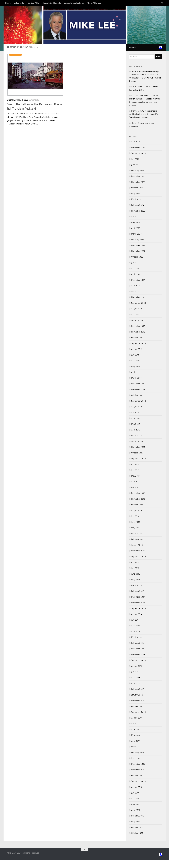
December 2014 (138, 597)
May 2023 (135, 223)
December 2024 (138, 176)
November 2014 (138, 603)
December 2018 (138, 384)
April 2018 (135, 430)
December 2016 (138, 493)
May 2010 (135, 804)
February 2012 (137, 689)
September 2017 (138, 459)
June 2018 (135, 418)
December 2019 (138, 326)
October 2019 (137, 338)
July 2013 (135, 672)
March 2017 (136, 488)
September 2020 (138, 303)
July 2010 (135, 793)
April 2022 (135, 274)
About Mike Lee (94, 3)
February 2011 (137, 753)
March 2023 (136, 234)
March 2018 (136, 436)
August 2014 (136, 614)
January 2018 (137, 441)
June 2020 (135, 315)
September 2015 (138, 557)
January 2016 (137, 545)
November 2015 (138, 551)
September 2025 (138, 153)
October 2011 (137, 706)
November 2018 (138, 390)
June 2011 (135, 729)
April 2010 (135, 810)
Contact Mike (33, 3)
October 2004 (137, 833)
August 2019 (136, 349)
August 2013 (136, 666)
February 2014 (137, 643)
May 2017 (135, 476)
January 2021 (137, 292)
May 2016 (135, 528)
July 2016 (135, 516)
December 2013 (138, 649)
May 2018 (135, 424)
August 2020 (136, 309)
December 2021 (138, 280)
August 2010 (136, 787)
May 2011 (135, 735)
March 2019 (136, 378)
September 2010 (138, 781)
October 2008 (137, 827)
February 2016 (137, 539)
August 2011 (136, 718)
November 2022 (138, 251)
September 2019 (138, 343)
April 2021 (135, 286)
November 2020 (138, 297)
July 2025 (135, 159)
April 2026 (135, 142)
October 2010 (137, 776)
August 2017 (136, 464)
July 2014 (135, 620)
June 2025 (135, 165)
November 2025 (138, 148)
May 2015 (135, 580)
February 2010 (137, 816)
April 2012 (135, 683)
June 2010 (135, 799)
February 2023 (137, 240)
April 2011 (135, 741)
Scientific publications (74, 3)
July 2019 (135, 355)
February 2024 (137, 205)
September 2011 (138, 712)
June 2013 (135, 678)
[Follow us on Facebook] (160, 47)
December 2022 (138, 246)
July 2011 (135, 724)
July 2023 (135, 217)
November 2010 (138, 770)
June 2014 (135, 626)
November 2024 (138, 182)
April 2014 (135, 632)
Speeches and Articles (17, 100)
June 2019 (135, 361)
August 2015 (136, 562)
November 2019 (138, 332)
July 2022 (135, 263)
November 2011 (138, 701)
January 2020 (137, 320)
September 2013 (138, 660)
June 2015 (135, 574)
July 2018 (135, 413)
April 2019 (135, 372)
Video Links (19, 3)
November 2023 (138, 211)
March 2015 (136, 585)
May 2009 (135, 822)
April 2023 (135, 228)
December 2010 (138, 764)
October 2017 (137, 453)
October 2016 (137, 505)
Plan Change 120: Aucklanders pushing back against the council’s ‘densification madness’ (143, 114)
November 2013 (138, 655)
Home (8, 3)
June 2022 (135, 269)
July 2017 (135, 470)
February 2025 (137, 171)
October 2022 (137, 257)
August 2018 (136, 407)
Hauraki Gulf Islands (52, 3)
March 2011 (136, 747)
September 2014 (138, 609)
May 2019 (135, 366)
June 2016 (135, 522)
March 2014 (136, 637)
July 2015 (135, 568)
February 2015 (137, 591)
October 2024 (137, 188)
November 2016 (138, 499)
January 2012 (137, 695)
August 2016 (136, 511)
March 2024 (136, 199)
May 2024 (135, 194)
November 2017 (138, 447)
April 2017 (135, 482)
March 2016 (136, 534)
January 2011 (137, 758)
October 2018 (137, 395)
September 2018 (138, 401)
